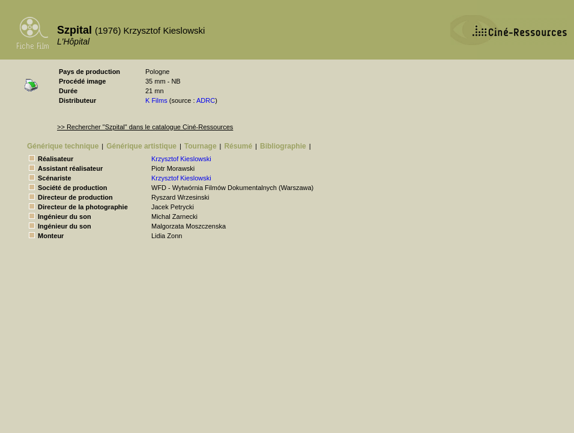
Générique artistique (141, 146)
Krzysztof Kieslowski (181, 158)
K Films (156, 100)
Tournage (200, 146)
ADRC (205, 100)
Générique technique (62, 146)
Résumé (238, 146)
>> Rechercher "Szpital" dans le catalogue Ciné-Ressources (145, 127)
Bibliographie (283, 146)
